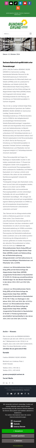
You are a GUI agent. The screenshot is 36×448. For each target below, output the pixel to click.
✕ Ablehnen (18, 441)
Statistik (15, 424)
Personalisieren (18, 446)
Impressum (26, 13)
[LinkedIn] (6, 383)
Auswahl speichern (18, 436)
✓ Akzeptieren (18, 431)
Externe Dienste (18, 426)
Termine (21, 13)
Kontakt (16, 13)
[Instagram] (3, 383)
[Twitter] (12, 383)
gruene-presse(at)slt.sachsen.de (13, 374)
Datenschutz (17, 14)
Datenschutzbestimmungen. (18, 417)
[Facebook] (9, 383)
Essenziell (16, 421)
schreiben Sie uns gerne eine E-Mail (14, 349)
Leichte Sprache (10, 13)
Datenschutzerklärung (17, 390)
